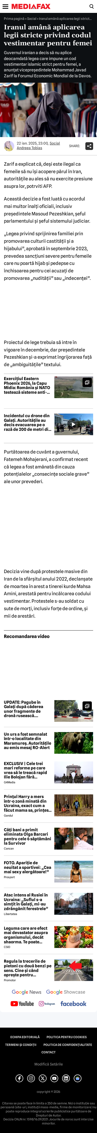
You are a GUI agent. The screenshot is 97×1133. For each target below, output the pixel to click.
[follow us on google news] (26, 993)
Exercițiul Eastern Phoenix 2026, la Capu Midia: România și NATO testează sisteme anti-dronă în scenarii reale (27, 385)
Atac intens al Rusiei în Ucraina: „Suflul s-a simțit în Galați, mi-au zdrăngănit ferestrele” (26, 902)
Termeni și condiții (20, 1045)
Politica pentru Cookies (67, 1037)
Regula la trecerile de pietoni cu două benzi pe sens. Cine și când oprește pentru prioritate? (27, 968)
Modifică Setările (48, 1064)
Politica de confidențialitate (67, 1045)
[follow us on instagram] (47, 1004)
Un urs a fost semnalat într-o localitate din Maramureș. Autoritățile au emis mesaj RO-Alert (27, 741)
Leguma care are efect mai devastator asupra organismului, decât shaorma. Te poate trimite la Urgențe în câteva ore (26, 935)
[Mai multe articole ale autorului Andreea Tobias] (9, 146)
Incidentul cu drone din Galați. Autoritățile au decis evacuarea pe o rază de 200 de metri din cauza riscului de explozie (27, 423)
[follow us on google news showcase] (65, 993)
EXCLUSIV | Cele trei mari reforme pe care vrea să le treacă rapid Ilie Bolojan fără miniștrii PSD (25, 770)
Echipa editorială (25, 1037)
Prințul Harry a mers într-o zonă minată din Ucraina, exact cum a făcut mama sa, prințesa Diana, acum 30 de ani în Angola (27, 803)
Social (31, 18)
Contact (48, 1052)
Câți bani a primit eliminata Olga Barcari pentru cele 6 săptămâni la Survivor (27, 837)
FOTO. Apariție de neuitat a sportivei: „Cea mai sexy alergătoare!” (27, 867)
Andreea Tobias (29, 148)
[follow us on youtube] (22, 1004)
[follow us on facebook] (73, 1004)
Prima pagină (14, 18)
